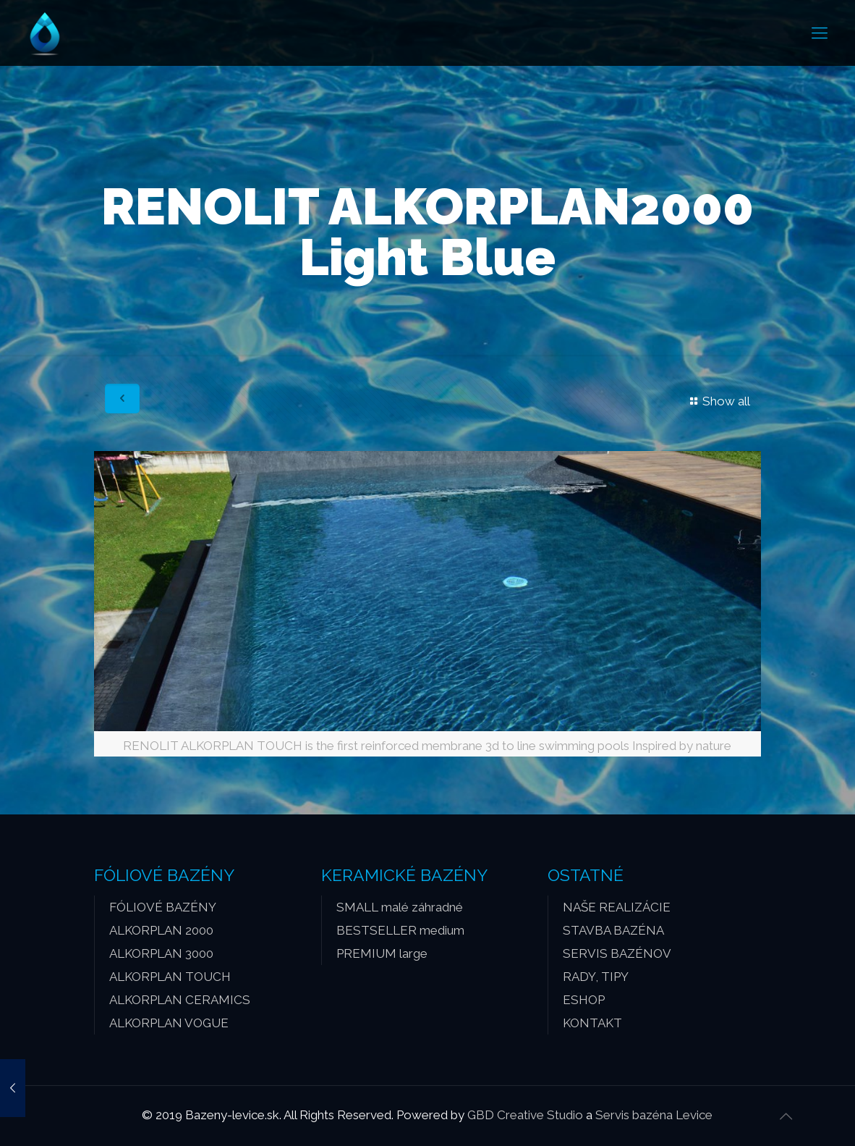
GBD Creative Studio (525, 1115)
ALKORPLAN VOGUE (169, 1023)
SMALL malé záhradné (399, 907)
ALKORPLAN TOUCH (170, 976)
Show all (717, 401)
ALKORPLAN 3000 (161, 953)
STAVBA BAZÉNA (613, 930)
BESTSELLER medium (400, 930)
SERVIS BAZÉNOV (617, 953)
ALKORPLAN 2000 (161, 930)
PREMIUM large (382, 953)
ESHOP (584, 1000)
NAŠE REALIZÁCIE (617, 907)
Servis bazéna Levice (653, 1115)
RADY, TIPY (596, 976)
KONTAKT (592, 1023)
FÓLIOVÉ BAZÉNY (162, 907)
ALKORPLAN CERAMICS (179, 1000)
